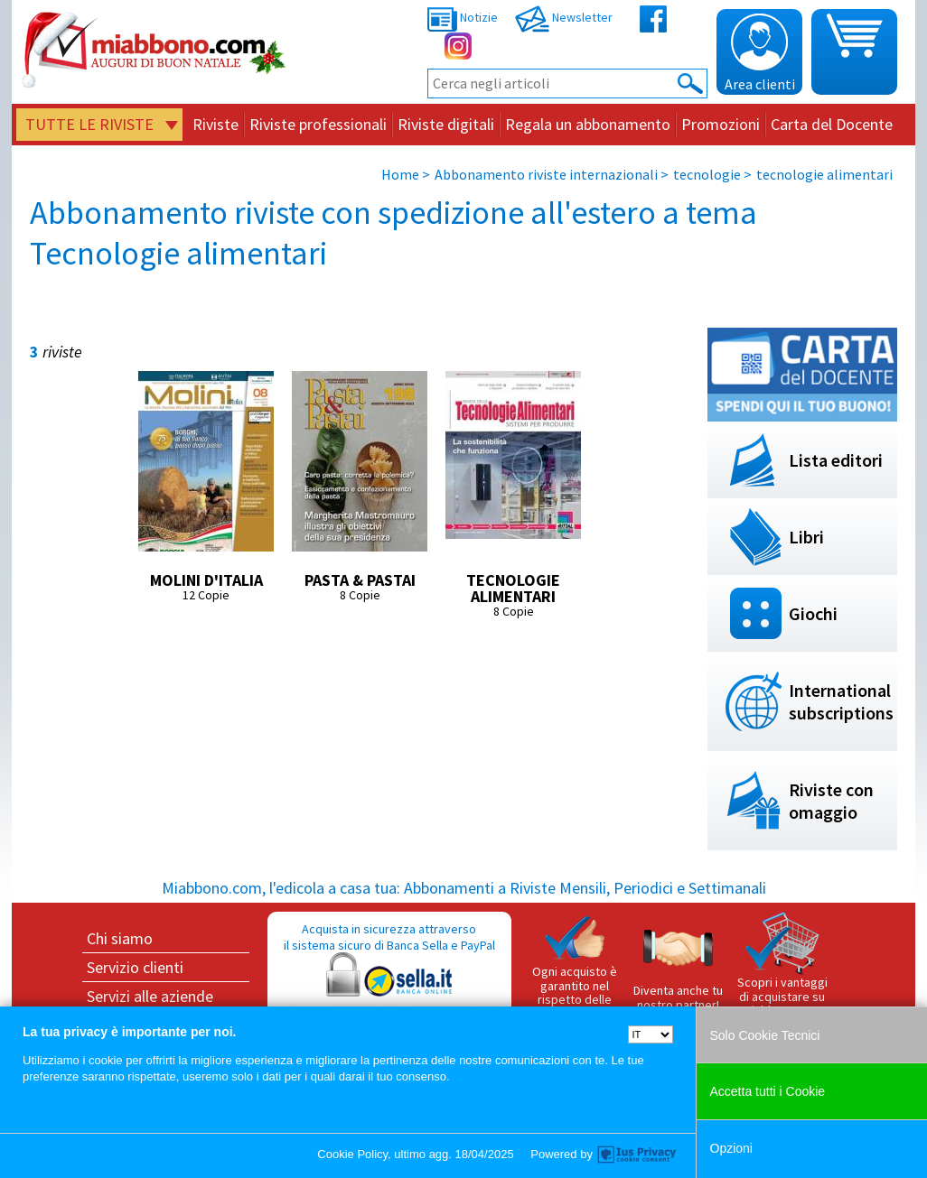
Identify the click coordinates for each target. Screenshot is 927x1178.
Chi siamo (120, 938)
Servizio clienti (135, 967)
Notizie (462, 17)
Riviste (215, 124)
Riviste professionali (318, 124)
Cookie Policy (352, 1154)
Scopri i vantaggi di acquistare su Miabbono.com (782, 965)
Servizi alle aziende (150, 996)
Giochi (813, 613)
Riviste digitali (446, 124)
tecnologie (707, 174)
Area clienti (760, 53)
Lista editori (836, 460)
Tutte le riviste (89, 124)
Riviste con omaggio (831, 800)
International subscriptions (841, 701)
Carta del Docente (832, 124)
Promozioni (720, 124)
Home (400, 174)
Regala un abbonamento (587, 124)
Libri (806, 536)
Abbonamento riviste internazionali (546, 174)
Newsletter (564, 17)
